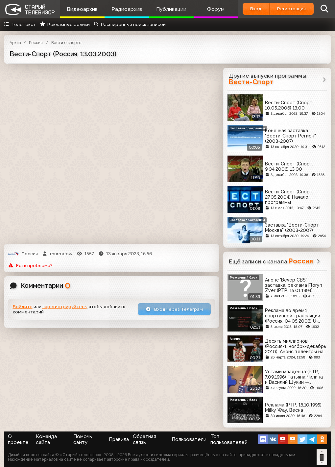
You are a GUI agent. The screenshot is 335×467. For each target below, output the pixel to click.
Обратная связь (144, 439)
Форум (216, 9)
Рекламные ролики (64, 24)
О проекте (18, 439)
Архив (15, 42)
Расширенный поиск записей (130, 24)
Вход (255, 8)
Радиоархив (126, 9)
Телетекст (20, 24)
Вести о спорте (66, 42)
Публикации (171, 9)
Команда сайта (46, 439)
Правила (119, 439)
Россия (36, 42)
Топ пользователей (229, 439)
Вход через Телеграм (174, 309)
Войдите (23, 306)
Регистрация (291, 8)
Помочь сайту (82, 439)
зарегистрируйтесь (64, 306)
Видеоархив (82, 9)
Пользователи (189, 439)
